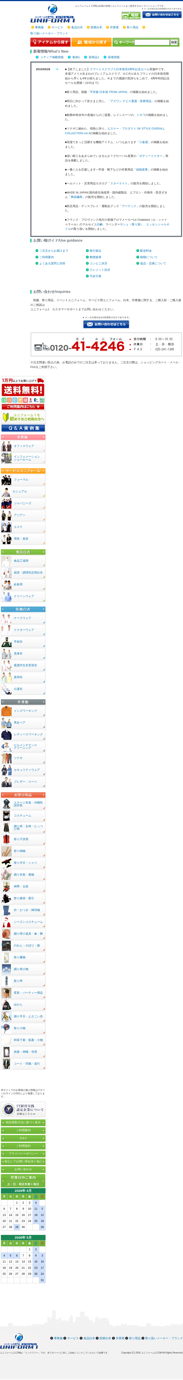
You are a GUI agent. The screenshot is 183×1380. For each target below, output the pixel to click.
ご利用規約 (23, 1146)
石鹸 (100, 224)
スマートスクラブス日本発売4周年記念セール (120, 69)
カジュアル (19, 491)
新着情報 (113, 57)
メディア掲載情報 (52, 57)
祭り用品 (132, 27)
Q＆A (23, 1138)
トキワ (141, 115)
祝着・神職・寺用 (25, 1051)
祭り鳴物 (19, 851)
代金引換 (95, 276)
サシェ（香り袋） (131, 224)
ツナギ (18, 758)
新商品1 (93, 57)
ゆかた (18, 1004)
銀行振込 (95, 250)
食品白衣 (77, 27)
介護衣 (18, 689)
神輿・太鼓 (21, 886)
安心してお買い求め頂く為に (23, 1161)
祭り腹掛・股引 (24, 898)
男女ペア (19, 722)
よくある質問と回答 (52, 263)
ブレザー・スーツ (25, 781)
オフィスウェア (24, 446)
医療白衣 (96, 27)
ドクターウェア (24, 629)
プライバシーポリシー (23, 1153)
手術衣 (18, 641)
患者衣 (18, 653)
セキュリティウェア (27, 769)
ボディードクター (150, 156)
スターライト (119, 183)
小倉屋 (143, 142)
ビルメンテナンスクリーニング (25, 746)
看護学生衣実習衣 (25, 665)
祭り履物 (19, 957)
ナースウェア (22, 618)
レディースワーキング (28, 734)
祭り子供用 (21, 839)
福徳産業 (142, 169)
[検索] (152, 42)
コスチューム (22, 815)
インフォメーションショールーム (27, 458)
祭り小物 (19, 1028)
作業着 (114, 27)
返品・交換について (153, 263)
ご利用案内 (46, 257)
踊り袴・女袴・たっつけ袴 (28, 828)
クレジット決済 (100, 269)
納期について (149, 257)
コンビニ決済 (98, 263)
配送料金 (146, 250)
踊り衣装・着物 (24, 874)
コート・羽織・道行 (27, 1063)
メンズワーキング (25, 710)
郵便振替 (95, 257)
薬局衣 (18, 677)
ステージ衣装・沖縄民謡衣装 (28, 804)
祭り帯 (18, 981)
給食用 (18, 584)
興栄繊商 (76, 197)
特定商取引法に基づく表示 (23, 1122)
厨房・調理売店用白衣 (28, 572)
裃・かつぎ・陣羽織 (27, 910)
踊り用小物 (21, 969)
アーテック (129, 206)
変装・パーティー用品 (28, 992)
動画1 (76, 57)
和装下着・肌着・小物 (28, 1040)
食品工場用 (21, 560)
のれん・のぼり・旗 (27, 945)
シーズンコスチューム (28, 921)
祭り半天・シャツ (25, 862)
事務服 (39, 27)
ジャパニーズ (22, 503)
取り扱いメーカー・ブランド (49, 33)
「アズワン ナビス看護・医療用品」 (131, 101)
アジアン (19, 515)
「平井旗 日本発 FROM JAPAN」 (108, 92)
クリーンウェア (24, 596)
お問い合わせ (23, 1169)
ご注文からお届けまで (53, 250)
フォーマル (21, 479)
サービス (57, 27)
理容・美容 (21, 538)
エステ (18, 527)
